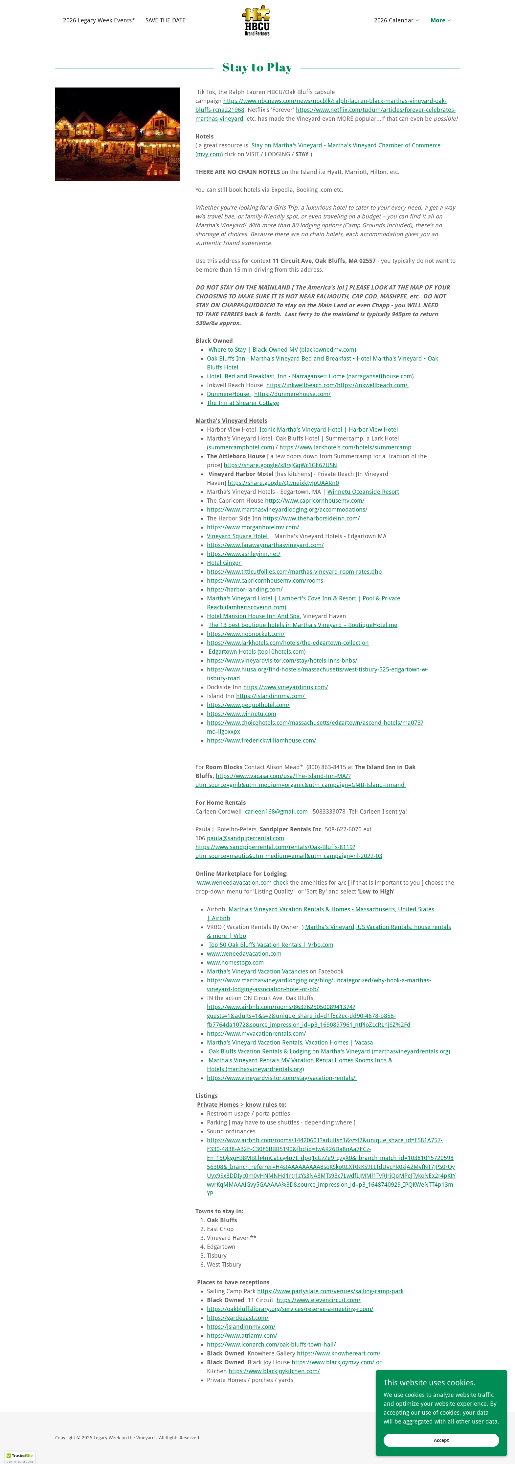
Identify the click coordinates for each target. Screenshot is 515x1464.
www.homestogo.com (235, 962)
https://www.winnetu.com (241, 713)
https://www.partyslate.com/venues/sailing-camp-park (330, 1291)
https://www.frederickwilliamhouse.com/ (262, 740)
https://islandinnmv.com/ (271, 696)
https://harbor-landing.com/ (245, 589)
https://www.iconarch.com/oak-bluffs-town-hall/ (271, 1344)
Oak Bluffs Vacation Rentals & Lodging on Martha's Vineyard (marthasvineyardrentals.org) (329, 1051)
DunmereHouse (229, 394)
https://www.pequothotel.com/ (248, 704)
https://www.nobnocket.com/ (246, 633)
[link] (257, 19)
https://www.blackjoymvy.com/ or (337, 1362)
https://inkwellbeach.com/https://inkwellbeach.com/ (337, 385)
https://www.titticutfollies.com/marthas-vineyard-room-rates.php (294, 571)
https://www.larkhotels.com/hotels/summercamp (346, 447)
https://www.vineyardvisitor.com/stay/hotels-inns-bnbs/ (282, 660)
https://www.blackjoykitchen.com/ (274, 1371)
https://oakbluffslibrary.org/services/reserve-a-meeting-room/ (290, 1308)
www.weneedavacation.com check (242, 882)
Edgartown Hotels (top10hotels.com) (257, 651)
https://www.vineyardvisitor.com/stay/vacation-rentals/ (282, 1077)
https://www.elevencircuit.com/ (319, 1300)
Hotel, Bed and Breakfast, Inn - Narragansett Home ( (277, 376)
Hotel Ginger (224, 562)
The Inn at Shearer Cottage (243, 402)
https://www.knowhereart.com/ (339, 1353)
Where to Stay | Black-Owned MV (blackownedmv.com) (282, 349)
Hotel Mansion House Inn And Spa (253, 616)
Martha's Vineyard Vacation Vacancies (257, 971)
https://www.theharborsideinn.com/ (311, 518)
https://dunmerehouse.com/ (292, 394)
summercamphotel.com (240, 447)
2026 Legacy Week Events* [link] (99, 20)
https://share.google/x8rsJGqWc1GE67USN (280, 465)
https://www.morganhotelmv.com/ (253, 527)
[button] (397, 20)
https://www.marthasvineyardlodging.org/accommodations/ (287, 509)
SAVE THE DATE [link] (166, 20)
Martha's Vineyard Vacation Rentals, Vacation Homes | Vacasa (290, 1042)
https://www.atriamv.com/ (242, 1335)
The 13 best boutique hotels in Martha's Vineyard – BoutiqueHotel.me (303, 624)
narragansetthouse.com (380, 376)
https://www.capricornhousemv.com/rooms (265, 580)
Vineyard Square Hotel (238, 536)
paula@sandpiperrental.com (245, 838)
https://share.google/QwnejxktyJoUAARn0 (283, 482)
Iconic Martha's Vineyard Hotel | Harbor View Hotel (328, 429)
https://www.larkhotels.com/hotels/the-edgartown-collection (288, 642)
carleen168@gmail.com (276, 811)
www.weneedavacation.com (244, 953)
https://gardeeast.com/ (238, 1317)
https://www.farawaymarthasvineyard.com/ (265, 545)
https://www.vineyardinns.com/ (285, 687)
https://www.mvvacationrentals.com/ (256, 1033)
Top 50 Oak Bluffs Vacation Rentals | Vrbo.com (271, 944)
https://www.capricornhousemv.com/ (315, 500)
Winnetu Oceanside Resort (363, 491)
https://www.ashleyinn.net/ (243, 553)
